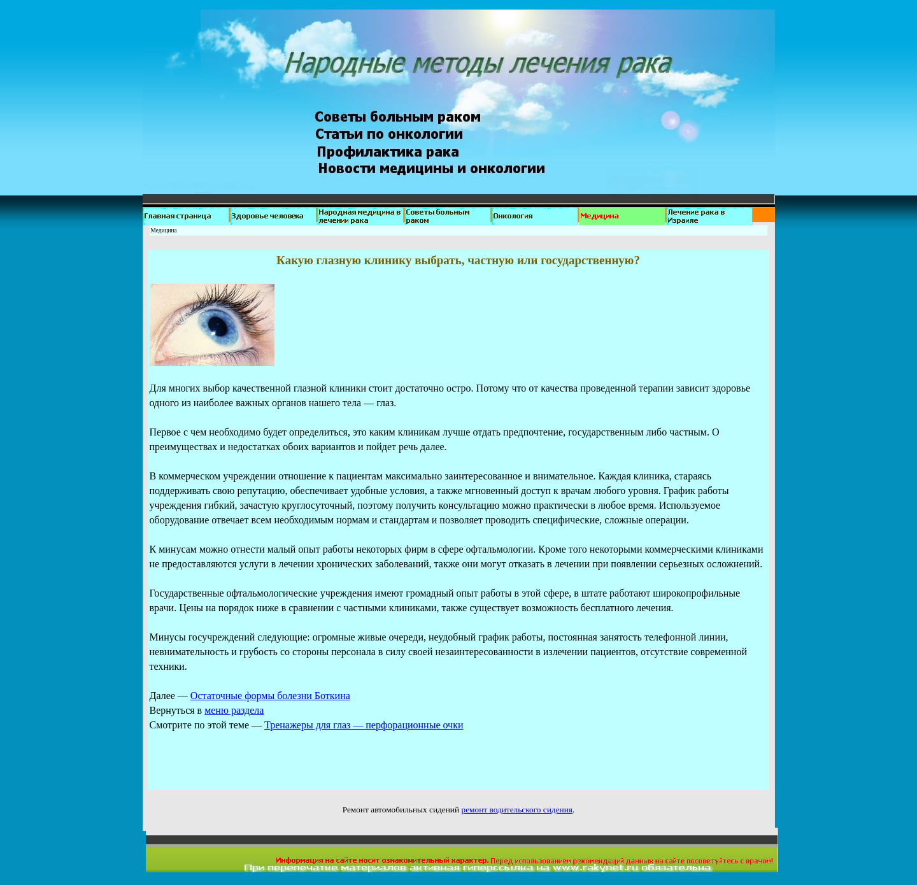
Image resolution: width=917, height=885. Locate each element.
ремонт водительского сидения (516, 809)
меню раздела (234, 710)
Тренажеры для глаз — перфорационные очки (363, 724)
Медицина (164, 230)
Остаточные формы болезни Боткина (270, 695)
